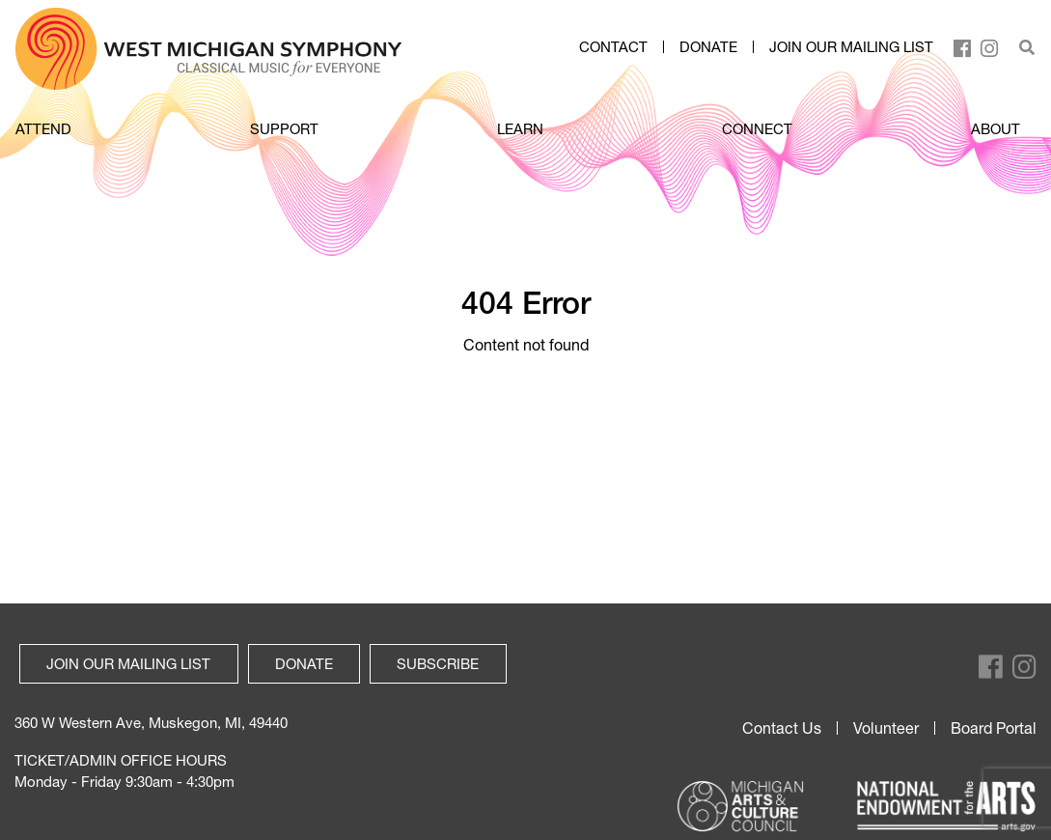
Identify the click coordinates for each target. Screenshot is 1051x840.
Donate (708, 47)
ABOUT (995, 128)
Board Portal (994, 728)
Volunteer (886, 728)
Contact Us (781, 728)
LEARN (520, 128)
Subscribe (438, 663)
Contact (613, 47)
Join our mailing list (851, 47)
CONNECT (757, 128)
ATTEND (43, 128)
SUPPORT (284, 128)
